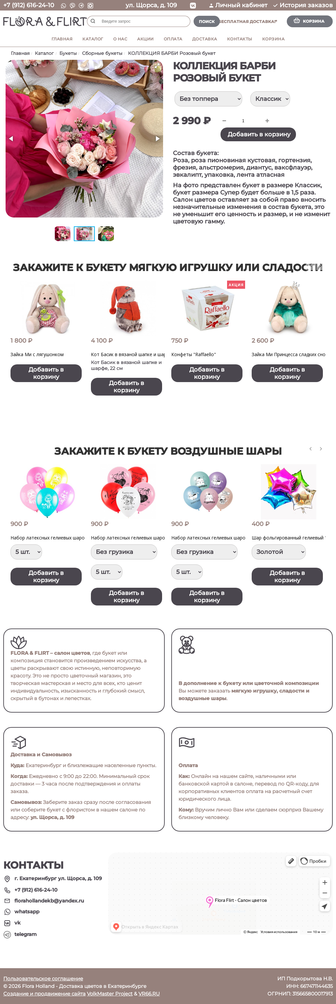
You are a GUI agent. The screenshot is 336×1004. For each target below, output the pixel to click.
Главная (62, 38)
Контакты (239, 38)
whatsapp (26, 911)
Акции (145, 38)
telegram (25, 934)
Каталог (92, 38)
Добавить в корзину (259, 134)
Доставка (204, 38)
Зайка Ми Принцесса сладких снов (290, 354)
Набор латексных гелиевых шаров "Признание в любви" (154, 538)
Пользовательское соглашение (43, 978)
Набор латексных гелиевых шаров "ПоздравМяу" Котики (235, 538)
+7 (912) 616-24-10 (28, 5)
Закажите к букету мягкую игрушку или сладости (168, 268)
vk (17, 923)
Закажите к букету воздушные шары (168, 451)
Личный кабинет (238, 5)
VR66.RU (149, 994)
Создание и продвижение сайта (44, 994)
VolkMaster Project (110, 994)
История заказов (303, 5)
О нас (120, 38)
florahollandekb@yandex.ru (49, 901)
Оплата (173, 38)
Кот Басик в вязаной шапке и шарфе (132, 354)
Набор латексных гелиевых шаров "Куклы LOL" (63, 538)
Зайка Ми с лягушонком (37, 354)
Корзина (273, 38)
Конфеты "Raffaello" (193, 354)
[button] (157, 65)
